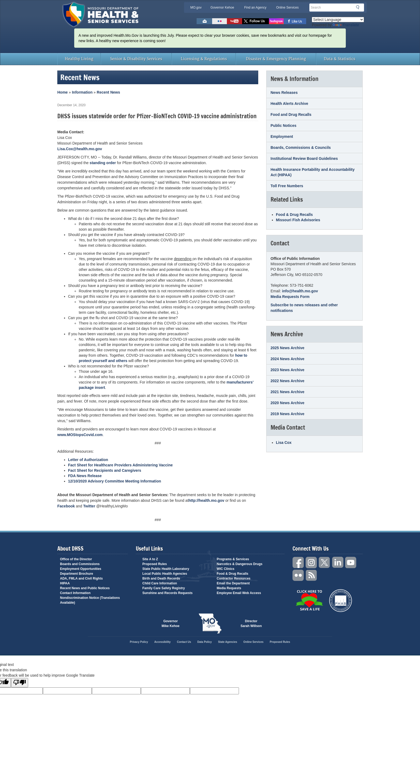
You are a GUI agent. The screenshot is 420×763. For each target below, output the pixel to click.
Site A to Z (150, 559)
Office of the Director (76, 559)
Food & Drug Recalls (294, 214)
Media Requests (229, 588)
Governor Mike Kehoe (170, 623)
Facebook (66, 506)
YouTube (351, 562)
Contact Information (75, 593)
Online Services (287, 7)
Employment (282, 136)
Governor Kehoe (222, 7)
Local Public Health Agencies (164, 574)
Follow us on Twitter (255, 21)
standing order (103, 163)
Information (82, 92)
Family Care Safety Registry (163, 588)
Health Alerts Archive (289, 103)
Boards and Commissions (80, 564)
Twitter (89, 506)
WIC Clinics (225, 569)
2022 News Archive (287, 381)
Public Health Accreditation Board (340, 600)
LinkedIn (338, 562)
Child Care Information (159, 583)
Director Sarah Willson (251, 623)
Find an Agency (255, 7)
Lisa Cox (283, 442)
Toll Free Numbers (287, 186)
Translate (346, 25)
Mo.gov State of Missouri (210, 623)
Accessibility (162, 641)
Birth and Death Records (161, 578)
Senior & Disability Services (136, 59)
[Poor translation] (19, 682)
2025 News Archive (287, 348)
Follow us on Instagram (276, 21)
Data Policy (204, 641)
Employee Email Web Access (239, 593)
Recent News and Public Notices (85, 588)
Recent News (108, 92)
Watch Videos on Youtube (234, 21)
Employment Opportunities (80, 569)
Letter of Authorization (88, 460)
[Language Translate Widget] (338, 19)
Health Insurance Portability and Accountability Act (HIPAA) (313, 172)
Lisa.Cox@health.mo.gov (79, 149)
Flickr (219, 21)
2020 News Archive (287, 403)
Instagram (311, 562)
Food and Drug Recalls (291, 114)
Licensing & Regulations (204, 59)
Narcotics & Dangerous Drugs (239, 564)
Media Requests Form (290, 296)
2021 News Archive (287, 392)
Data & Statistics (339, 59)
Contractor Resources (233, 578)
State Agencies (227, 641)
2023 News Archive (287, 370)
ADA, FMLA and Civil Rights (81, 578)
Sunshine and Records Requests (167, 593)
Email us (204, 21)
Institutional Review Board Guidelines (304, 158)
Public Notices (283, 125)
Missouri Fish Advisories (298, 220)
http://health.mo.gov (206, 500)
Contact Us (184, 641)
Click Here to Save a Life (309, 600)
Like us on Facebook (295, 21)
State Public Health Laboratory (165, 569)
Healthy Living (79, 59)
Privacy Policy (139, 641)
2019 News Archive (287, 414)
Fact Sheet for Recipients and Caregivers (104, 470)
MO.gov (195, 7)
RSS (311, 575)
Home (62, 92)
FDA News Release (85, 476)
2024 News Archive (287, 359)
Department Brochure (76, 574)
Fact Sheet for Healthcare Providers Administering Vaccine (120, 465)
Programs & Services (233, 559)
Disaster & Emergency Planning (276, 59)
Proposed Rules (154, 564)
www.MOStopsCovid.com (80, 435)
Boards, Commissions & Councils (301, 147)
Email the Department (233, 583)
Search (359, 7)
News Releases (284, 92)
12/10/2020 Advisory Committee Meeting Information (114, 481)
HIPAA (65, 583)
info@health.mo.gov (300, 291)
